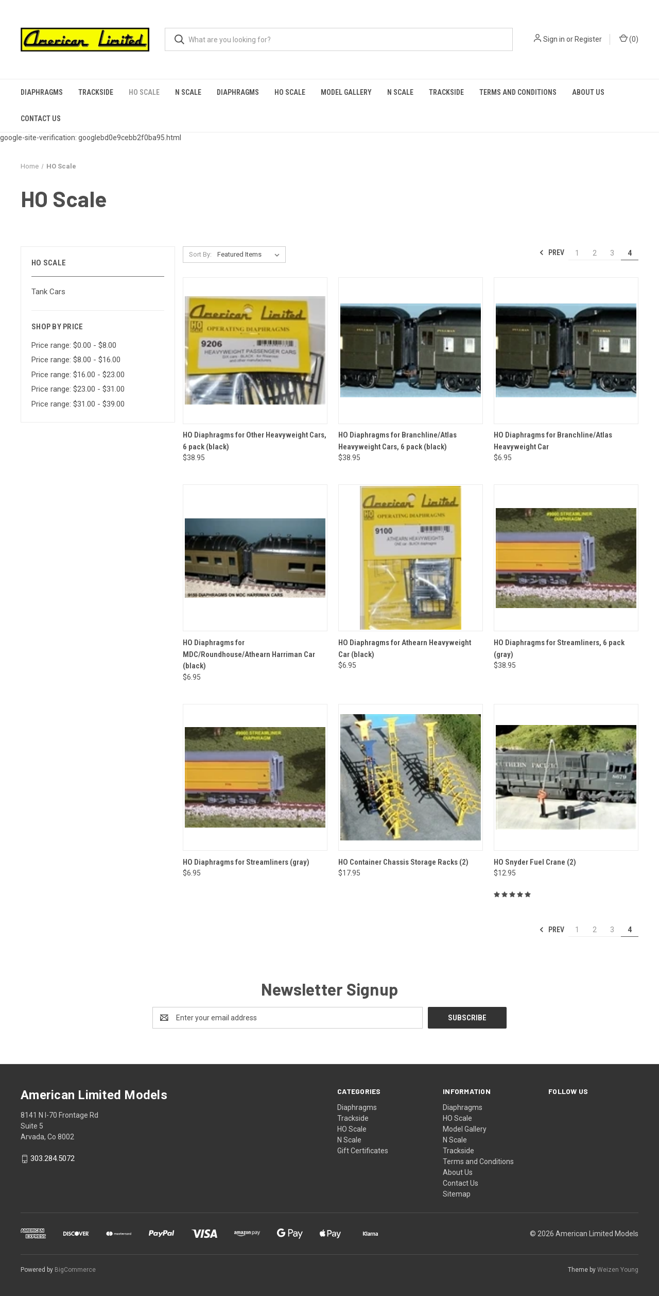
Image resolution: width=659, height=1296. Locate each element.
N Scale (188, 92)
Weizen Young (617, 1269)
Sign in (554, 39)
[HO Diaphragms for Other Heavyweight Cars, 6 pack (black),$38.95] (255, 350)
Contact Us (41, 118)
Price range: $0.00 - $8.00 (73, 345)
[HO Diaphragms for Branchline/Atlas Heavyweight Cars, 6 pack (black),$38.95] (410, 350)
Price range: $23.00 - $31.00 (78, 389)
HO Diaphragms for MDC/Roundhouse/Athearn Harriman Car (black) (249, 654)
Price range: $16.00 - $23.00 (78, 374)
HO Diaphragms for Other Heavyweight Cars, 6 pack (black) (254, 440)
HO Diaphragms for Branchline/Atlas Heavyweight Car (553, 440)
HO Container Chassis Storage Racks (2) (403, 862)
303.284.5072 (52, 1158)
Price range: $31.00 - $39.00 (78, 404)
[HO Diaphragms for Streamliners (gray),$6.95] (255, 777)
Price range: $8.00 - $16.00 (75, 359)
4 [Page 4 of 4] (630, 253)
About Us (588, 92)
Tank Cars (48, 291)
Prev (551, 252)
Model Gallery (346, 92)
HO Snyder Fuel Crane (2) (535, 862)
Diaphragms (42, 92)
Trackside (95, 92)
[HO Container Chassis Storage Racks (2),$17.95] (410, 777)
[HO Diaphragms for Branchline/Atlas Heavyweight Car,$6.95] (566, 350)
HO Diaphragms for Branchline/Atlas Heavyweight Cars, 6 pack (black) (397, 440)
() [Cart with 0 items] (628, 38)
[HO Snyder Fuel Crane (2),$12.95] (566, 777)
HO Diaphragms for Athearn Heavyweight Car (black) (404, 648)
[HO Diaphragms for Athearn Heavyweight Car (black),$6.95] (410, 557)
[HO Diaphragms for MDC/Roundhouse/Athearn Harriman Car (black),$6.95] (255, 557)
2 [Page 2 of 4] (595, 253)
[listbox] (250, 254)
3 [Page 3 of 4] (612, 253)
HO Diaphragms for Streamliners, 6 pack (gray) (559, 648)
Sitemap (457, 1194)
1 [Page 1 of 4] (577, 253)
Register (588, 39)
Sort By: (200, 254)
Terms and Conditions (518, 92)
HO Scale (144, 92)
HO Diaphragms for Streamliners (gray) (246, 862)
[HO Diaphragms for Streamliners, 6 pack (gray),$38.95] (566, 557)
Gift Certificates (362, 1151)
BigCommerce (75, 1269)
